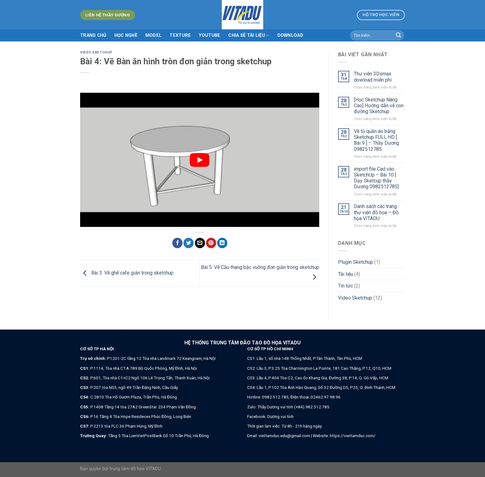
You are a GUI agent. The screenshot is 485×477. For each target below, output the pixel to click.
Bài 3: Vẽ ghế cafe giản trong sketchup (127, 273)
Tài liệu (345, 274)
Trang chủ (93, 35)
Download (290, 35)
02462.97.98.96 (326, 396)
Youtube (209, 35)
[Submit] (398, 35)
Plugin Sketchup (355, 262)
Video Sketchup (96, 52)
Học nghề (125, 35)
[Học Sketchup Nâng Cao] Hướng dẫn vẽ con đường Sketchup (379, 105)
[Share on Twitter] (188, 243)
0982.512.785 (275, 396)
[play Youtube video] (199, 160)
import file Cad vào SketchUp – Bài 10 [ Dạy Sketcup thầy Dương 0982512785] (376, 178)
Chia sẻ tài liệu (248, 35)
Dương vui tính (280, 416)
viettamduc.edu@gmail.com (284, 435)
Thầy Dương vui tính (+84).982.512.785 (293, 406)
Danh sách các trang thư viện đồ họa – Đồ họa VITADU (376, 212)
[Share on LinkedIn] (222, 243)
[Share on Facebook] (177, 243)
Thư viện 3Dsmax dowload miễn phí (373, 77)
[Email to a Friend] (200, 243)
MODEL (153, 35)
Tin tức (345, 286)
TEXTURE (180, 35)
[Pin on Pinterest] (211, 243)
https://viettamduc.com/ (353, 435)
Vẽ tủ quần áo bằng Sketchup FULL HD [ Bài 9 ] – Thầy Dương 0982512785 (376, 140)
